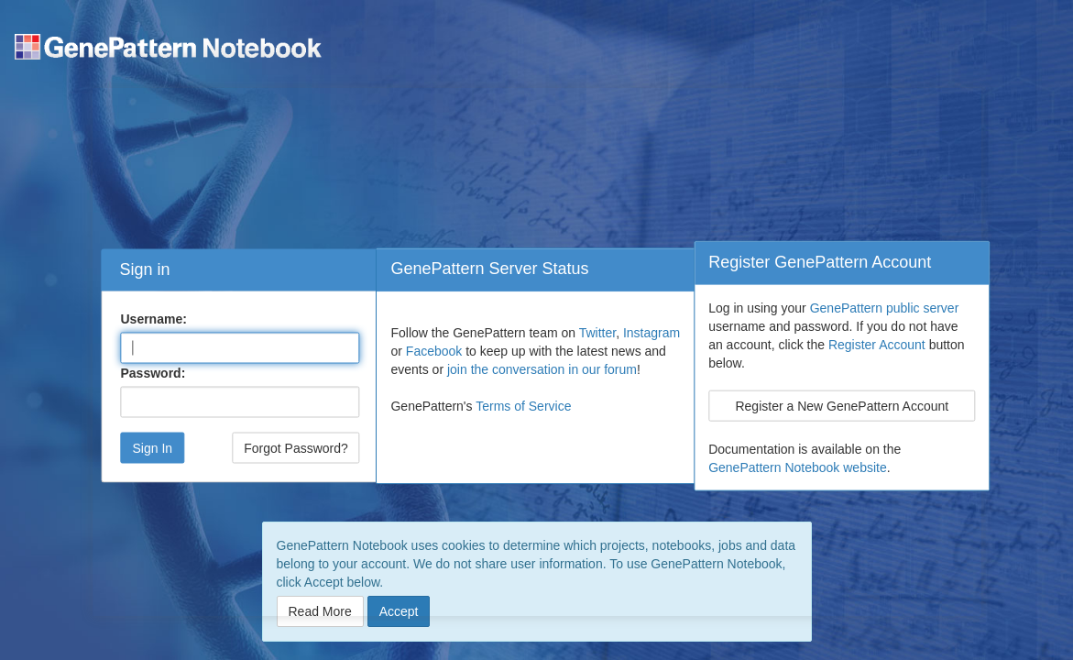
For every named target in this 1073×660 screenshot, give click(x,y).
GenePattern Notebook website (797, 466)
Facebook (434, 351)
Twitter (597, 332)
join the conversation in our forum (542, 369)
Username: (153, 319)
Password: (152, 373)
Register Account (876, 343)
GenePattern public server (884, 307)
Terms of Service (523, 406)
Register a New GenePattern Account (841, 405)
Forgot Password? (296, 448)
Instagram (651, 332)
